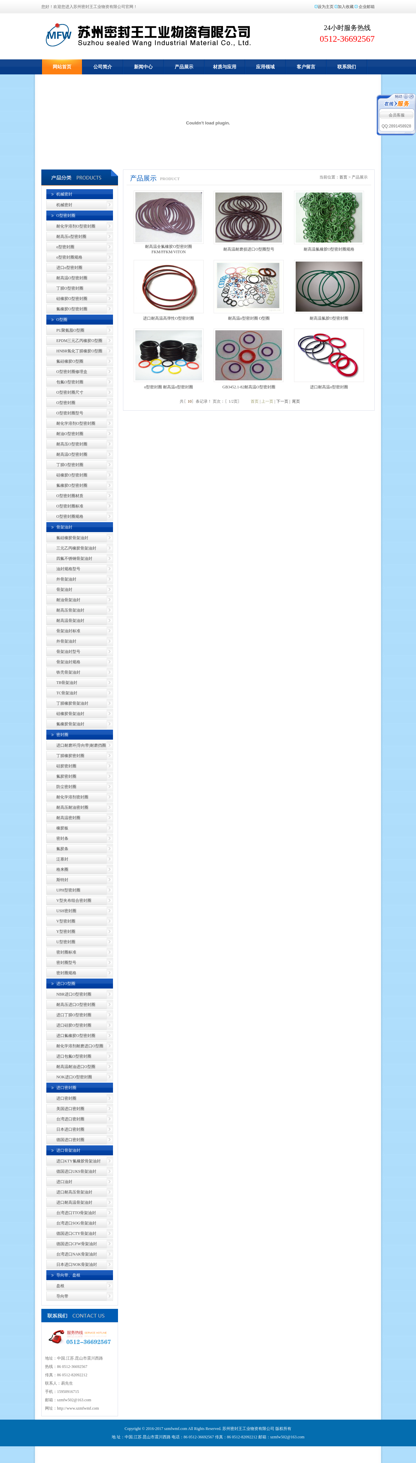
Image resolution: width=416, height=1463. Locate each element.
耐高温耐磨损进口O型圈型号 (248, 249)
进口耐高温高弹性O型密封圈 (168, 318)
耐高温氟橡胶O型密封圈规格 (329, 249)
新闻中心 (143, 66)
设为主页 (326, 6)
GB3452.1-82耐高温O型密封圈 (248, 387)
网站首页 (62, 66)
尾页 (295, 401)
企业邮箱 (367, 6)
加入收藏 (346, 6)
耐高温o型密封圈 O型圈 (249, 318)
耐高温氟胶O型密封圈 (329, 318)
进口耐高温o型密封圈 (329, 387)
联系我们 (346, 66)
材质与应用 (224, 66)
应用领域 (265, 66)
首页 (343, 177)
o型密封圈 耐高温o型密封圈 (168, 387)
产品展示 (184, 66)
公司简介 (102, 66)
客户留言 (306, 66)
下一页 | (283, 401)
